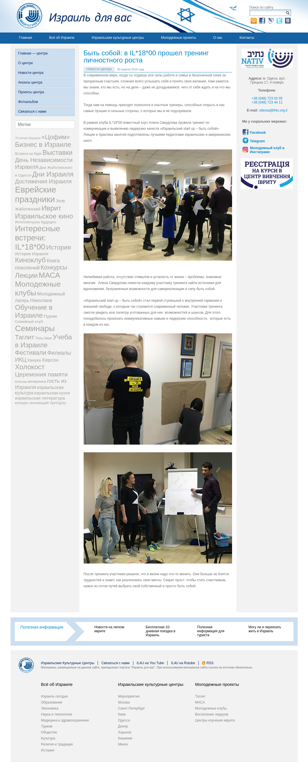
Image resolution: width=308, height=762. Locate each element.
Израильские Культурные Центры (67, 663)
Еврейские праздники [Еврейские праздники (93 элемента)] (35, 194)
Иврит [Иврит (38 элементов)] (51, 208)
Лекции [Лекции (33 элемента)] (26, 275)
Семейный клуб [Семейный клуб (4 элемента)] (29, 321)
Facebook (258, 133)
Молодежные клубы (211, 708)
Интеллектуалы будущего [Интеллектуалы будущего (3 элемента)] (35, 222)
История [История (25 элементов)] (58, 247)
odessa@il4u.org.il (273, 110)
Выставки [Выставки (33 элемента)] (58, 152)
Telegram (257, 141)
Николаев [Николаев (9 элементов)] (41, 300)
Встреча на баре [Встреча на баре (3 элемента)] (28, 154)
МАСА (200, 702)
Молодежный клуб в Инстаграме (267, 150)
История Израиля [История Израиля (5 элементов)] (32, 254)
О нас (217, 38)
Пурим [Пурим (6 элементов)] (50, 316)
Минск (123, 744)
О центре (25, 63)
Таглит (200, 696)
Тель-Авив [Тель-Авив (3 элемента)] (43, 338)
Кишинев (125, 738)
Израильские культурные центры (118, 38)
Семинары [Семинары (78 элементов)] (35, 328)
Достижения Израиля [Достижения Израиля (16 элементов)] (43, 181)
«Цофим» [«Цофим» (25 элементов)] (55, 137)
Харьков (124, 732)
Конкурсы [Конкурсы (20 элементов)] (54, 267)
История (48, 750)
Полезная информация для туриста (210, 631)
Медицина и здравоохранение (65, 720)
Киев (122, 714)
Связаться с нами (32, 112)
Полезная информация (42, 627)
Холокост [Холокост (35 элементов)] (30, 367)
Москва (124, 702)
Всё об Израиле (62, 38)
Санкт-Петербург (131, 708)
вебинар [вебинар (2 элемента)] (21, 381)
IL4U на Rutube (183, 663)
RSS (210, 663)
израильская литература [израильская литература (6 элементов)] (40, 398)
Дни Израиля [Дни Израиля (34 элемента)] (53, 174)
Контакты (246, 38)
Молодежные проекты (178, 38)
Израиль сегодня (54, 696)
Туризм (47, 726)
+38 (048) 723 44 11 (266, 102)
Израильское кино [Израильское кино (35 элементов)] (44, 216)
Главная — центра (33, 53)
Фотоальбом (28, 102)
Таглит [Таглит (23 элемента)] (24, 337)
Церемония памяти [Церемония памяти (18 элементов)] (41, 374)
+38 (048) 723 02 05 (266, 98)
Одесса (124, 720)
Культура (48, 738)
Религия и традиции (57, 744)
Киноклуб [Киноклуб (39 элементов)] (30, 260)
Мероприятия (129, 696)
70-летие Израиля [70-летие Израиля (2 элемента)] (28, 138)
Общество (49, 732)
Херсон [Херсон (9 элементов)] (50, 360)
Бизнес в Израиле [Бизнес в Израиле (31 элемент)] (43, 144)
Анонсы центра (30, 82)
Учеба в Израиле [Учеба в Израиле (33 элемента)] (43, 341)
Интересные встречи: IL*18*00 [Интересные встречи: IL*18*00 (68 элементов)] (37, 237)
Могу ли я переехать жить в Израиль (265, 629)
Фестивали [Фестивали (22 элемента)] (31, 352)
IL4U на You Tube (150, 663)
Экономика (50, 708)
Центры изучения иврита (215, 720)
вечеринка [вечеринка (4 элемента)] (37, 381)
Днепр (123, 726)
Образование (51, 702)
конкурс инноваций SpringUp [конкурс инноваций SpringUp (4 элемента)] (40, 403)
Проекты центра (31, 92)
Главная (25, 38)
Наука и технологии (56, 714)
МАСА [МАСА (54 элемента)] (49, 275)
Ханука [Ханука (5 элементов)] (34, 360)
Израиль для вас (71, 16)
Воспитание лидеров (211, 714)
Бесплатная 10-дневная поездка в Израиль (161, 631)
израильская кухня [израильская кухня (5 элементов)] (52, 393)
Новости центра (31, 73)
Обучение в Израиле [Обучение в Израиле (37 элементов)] (34, 311)
